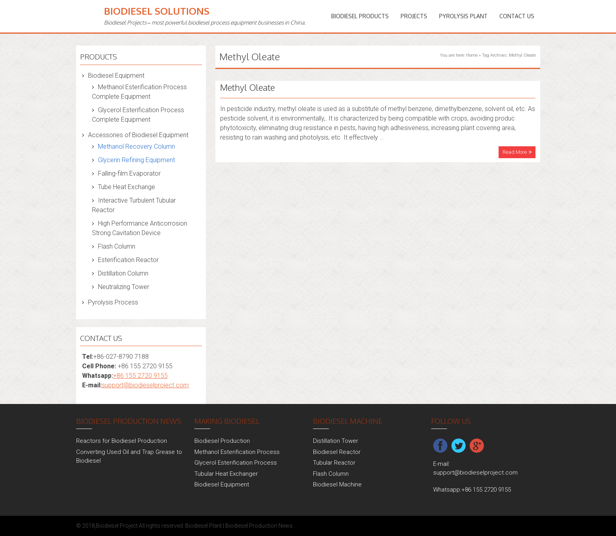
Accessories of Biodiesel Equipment (138, 135)
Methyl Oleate (247, 87)
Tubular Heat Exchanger (226, 473)
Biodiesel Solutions (156, 11)
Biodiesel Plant (203, 526)
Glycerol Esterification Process (235, 462)
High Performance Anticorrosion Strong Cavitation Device (139, 228)
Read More (515, 152)
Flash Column (116, 246)
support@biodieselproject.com (145, 385)
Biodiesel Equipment (116, 75)
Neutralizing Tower (123, 287)
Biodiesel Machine (337, 484)
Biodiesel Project (117, 526)
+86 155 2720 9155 (140, 375)
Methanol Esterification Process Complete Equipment (139, 91)
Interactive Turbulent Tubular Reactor (134, 205)
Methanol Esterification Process (237, 452)
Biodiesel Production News (259, 526)
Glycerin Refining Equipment (136, 160)
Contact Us (516, 16)
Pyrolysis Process (113, 302)
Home (472, 55)
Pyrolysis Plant (463, 16)
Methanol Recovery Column (136, 146)
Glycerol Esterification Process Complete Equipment (138, 114)
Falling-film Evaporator (129, 173)
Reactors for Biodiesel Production (121, 440)
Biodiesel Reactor (337, 452)
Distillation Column (123, 273)
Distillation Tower (335, 440)
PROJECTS (414, 16)
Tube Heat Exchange (126, 187)
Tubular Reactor (334, 462)
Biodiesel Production (222, 440)
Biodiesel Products (360, 16)
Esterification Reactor (128, 260)
